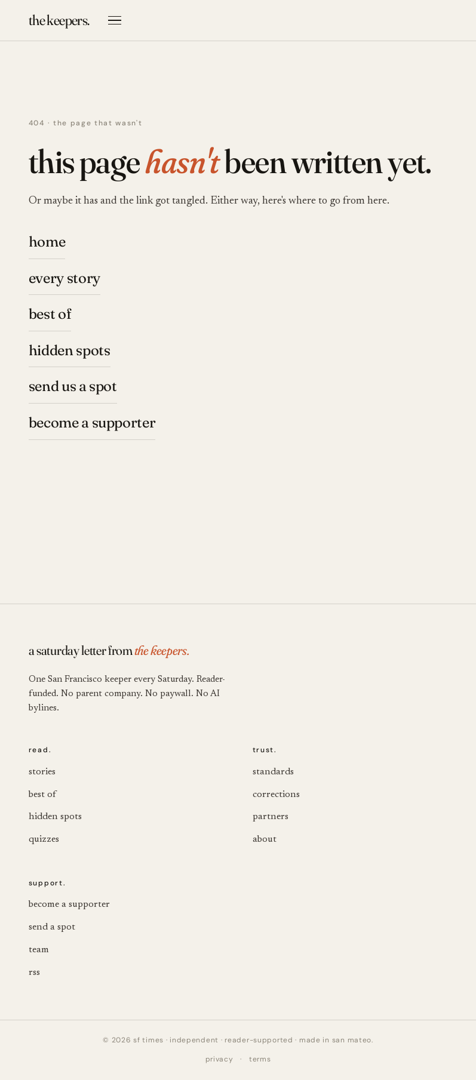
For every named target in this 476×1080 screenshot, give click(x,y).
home (47, 241)
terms (260, 1059)
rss (34, 972)
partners (270, 816)
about (265, 839)
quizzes (44, 839)
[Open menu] (114, 20)
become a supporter (92, 422)
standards (273, 772)
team (39, 950)
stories (42, 772)
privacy (219, 1059)
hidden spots (69, 350)
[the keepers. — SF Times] (59, 20)
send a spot (52, 927)
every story (64, 278)
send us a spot (73, 386)
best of (50, 313)
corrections (276, 794)
